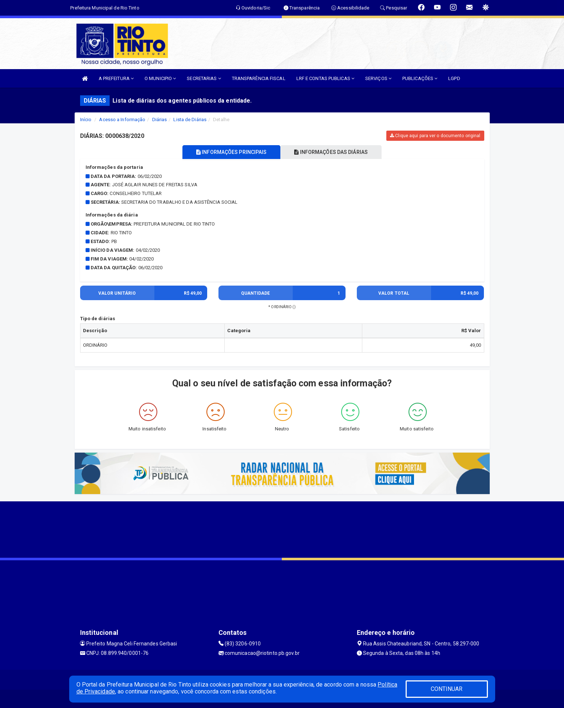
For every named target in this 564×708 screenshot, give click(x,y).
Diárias (159, 119)
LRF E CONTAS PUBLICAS (325, 78)
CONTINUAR (447, 688)
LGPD (454, 78)
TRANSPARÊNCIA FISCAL (258, 78)
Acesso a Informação (122, 119)
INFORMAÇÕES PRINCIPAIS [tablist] (230, 152)
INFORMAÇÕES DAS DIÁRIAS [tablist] (332, 152)
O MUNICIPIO (160, 78)
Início (86, 119)
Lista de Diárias (189, 119)
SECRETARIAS (204, 78)
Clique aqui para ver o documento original (435, 135)
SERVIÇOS (378, 78)
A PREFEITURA (116, 78)
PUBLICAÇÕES (419, 78)
